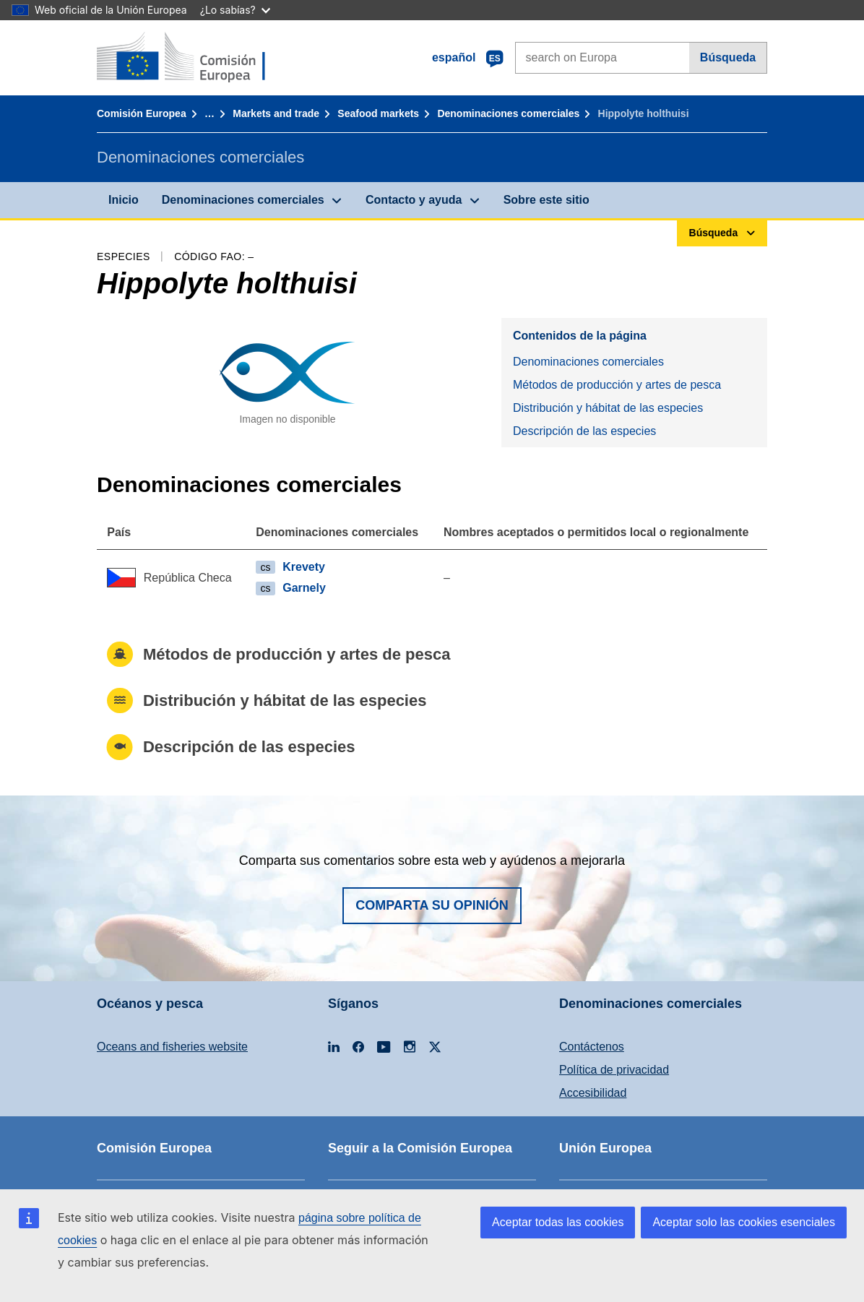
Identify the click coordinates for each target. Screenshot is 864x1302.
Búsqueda (728, 57)
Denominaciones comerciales (508, 113)
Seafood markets (378, 113)
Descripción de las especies (584, 431)
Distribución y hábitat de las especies (608, 408)
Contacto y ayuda (414, 200)
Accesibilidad (592, 1093)
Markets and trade (276, 113)
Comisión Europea (141, 113)
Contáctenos (591, 1046)
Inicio (123, 200)
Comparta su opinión (432, 905)
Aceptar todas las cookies (557, 1222)
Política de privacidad (614, 1070)
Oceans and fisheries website (172, 1046)
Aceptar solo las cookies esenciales (743, 1222)
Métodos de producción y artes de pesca (617, 385)
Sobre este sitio (546, 200)
